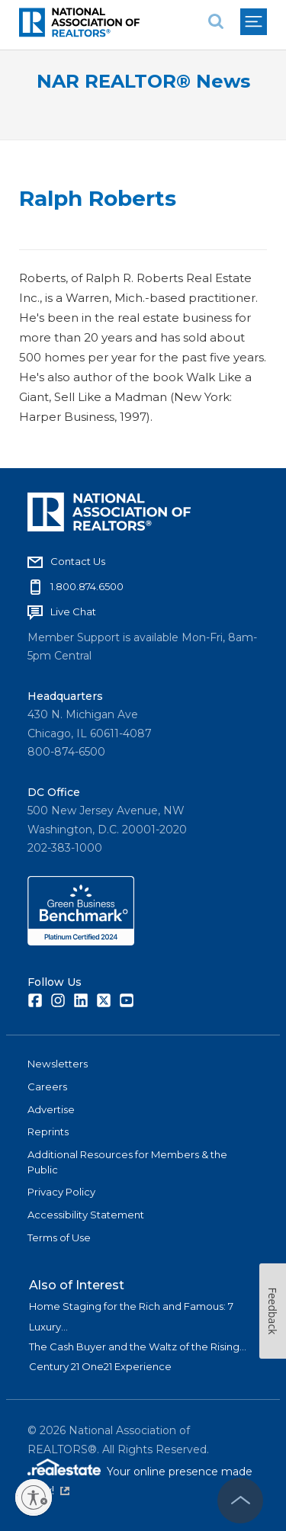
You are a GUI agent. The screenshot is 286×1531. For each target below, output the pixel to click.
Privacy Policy (61, 1192)
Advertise (51, 1109)
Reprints (48, 1131)
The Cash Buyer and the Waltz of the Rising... (137, 1346)
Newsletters (57, 1064)
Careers (47, 1086)
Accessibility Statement (85, 1214)
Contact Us (77, 561)
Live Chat (73, 611)
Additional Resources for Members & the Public (127, 1162)
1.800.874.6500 (87, 586)
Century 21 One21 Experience (100, 1366)
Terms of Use (59, 1237)
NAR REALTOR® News (143, 81)
